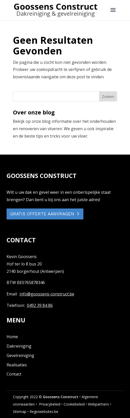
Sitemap (19, 411)
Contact (14, 374)
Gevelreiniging (20, 355)
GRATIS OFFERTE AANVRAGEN (42, 213)
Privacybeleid (49, 404)
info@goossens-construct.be (47, 294)
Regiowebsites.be (44, 411)
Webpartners (98, 404)
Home (12, 336)
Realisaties (17, 365)
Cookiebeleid (74, 404)
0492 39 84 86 (40, 305)
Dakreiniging (19, 346)
